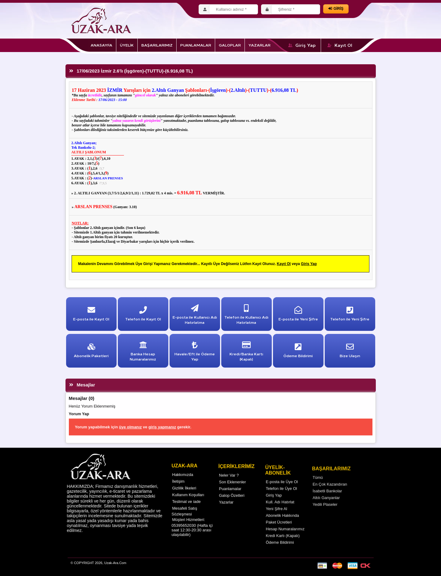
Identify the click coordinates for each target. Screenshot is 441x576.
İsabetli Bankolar (327, 500)
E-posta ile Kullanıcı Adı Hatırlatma (195, 316)
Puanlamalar (230, 495)
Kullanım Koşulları (188, 500)
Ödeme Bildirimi (280, 550)
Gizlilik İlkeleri (184, 493)
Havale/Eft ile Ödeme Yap (194, 352)
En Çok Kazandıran (330, 493)
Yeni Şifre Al (276, 516)
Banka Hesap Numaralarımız (143, 352)
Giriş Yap (302, 45)
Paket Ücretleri (279, 530)
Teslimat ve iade (186, 506)
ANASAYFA (101, 44)
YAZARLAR (260, 44)
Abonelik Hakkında (282, 523)
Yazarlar (226, 509)
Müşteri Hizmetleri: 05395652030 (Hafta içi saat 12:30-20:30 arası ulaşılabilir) (192, 532)
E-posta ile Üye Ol (282, 490)
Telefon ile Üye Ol (281, 496)
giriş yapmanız (162, 435)
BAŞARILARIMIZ (157, 44)
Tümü (318, 486)
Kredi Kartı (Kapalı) (283, 543)
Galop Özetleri (232, 502)
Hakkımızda (182, 479)
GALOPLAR (230, 44)
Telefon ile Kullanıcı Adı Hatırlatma (246, 316)
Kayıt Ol (339, 45)
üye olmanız (130, 435)
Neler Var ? (229, 482)
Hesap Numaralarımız (285, 537)
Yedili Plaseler (325, 513)
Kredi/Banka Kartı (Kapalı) (246, 352)
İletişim (178, 486)
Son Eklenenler (232, 488)
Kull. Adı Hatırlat (280, 510)
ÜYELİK (127, 44)
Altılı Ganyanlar (326, 506)
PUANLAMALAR (195, 44)
